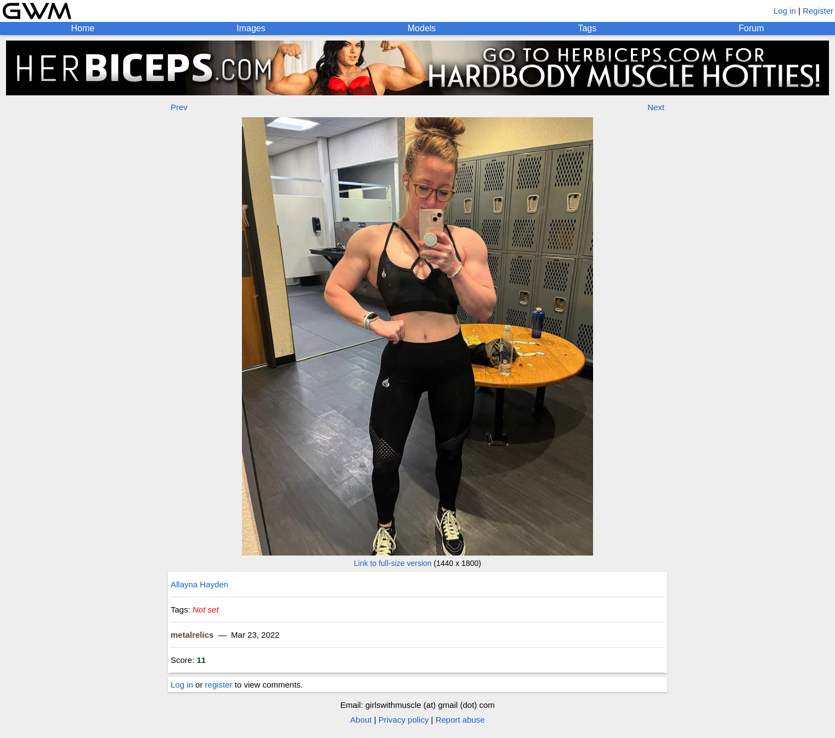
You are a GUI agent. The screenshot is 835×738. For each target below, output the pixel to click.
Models (422, 28)
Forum (751, 28)
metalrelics (192, 634)
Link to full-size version (393, 563)
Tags (587, 28)
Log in (785, 10)
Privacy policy (404, 719)
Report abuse (460, 719)
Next (655, 107)
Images (250, 28)
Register (818, 10)
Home (83, 28)
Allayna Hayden (199, 584)
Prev (179, 107)
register (219, 684)
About (360, 719)
